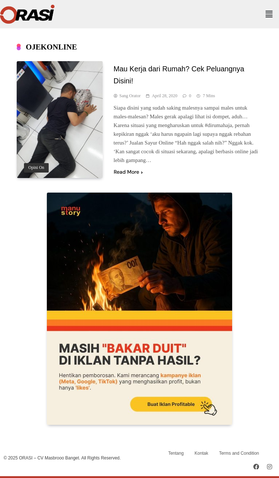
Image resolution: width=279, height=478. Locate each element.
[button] (269, 14)
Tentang (176, 453)
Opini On (36, 167)
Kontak (201, 453)
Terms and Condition (239, 453)
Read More (128, 172)
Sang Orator (130, 95)
